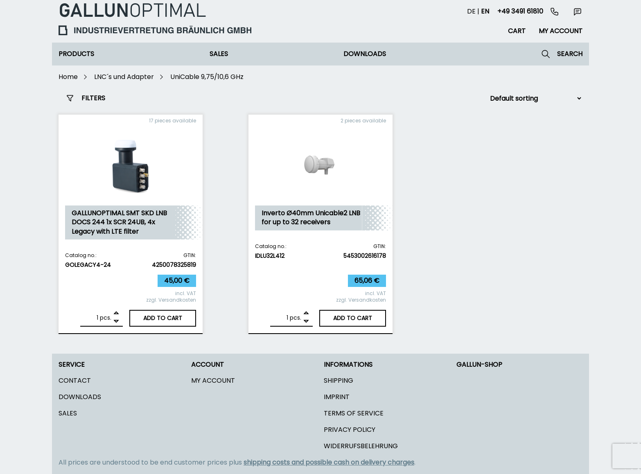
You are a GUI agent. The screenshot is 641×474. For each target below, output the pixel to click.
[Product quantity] (91, 317)
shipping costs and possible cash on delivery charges (329, 462)
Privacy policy (349, 429)
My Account (213, 380)
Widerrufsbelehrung (361, 446)
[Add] (116, 314)
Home (68, 76)
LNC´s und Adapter (124, 76)
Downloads (364, 54)
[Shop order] (532, 98)
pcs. (105, 318)
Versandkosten (177, 299)
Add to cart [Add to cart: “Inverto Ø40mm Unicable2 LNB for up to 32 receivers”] (352, 318)
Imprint (337, 397)
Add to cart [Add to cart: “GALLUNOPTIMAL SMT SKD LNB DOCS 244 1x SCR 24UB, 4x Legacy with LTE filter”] (162, 318)
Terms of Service (354, 413)
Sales (219, 54)
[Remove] (116, 321)
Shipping (338, 380)
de (471, 11)
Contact (75, 380)
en (485, 11)
